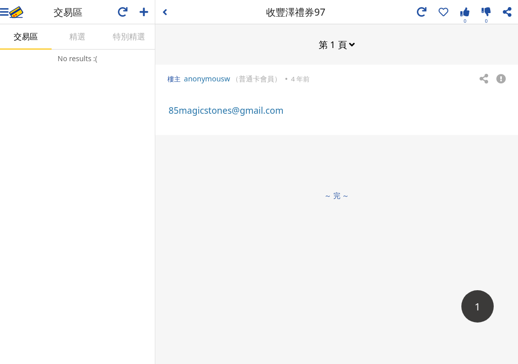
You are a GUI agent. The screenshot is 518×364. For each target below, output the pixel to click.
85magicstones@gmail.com (225, 110)
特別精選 (129, 36)
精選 (77, 36)
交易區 (26, 36)
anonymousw (207, 78)
